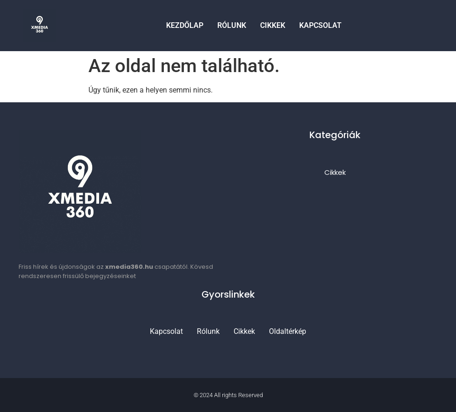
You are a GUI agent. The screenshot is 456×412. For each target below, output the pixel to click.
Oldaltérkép (287, 331)
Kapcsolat (320, 25)
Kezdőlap (184, 25)
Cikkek (272, 25)
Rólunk (231, 25)
